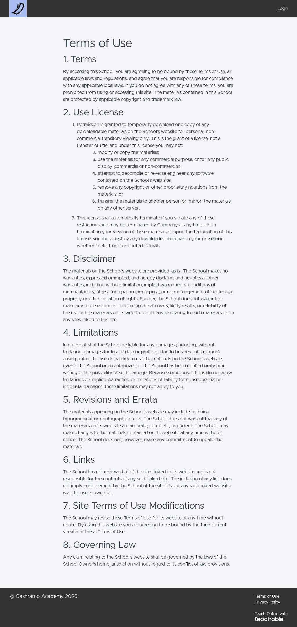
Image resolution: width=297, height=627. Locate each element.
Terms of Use (267, 597)
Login (283, 9)
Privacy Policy (267, 602)
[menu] (280, 9)
